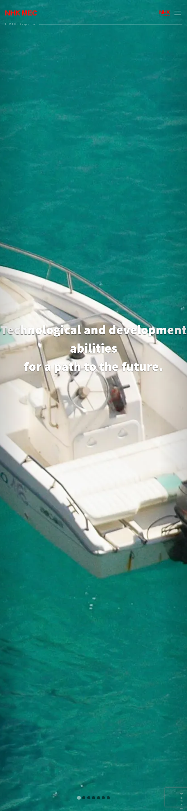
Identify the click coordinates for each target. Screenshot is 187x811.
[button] (14, 405)
